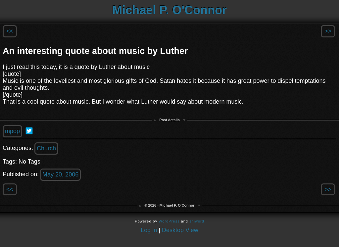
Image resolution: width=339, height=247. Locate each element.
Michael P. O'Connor (169, 10)
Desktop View (180, 230)
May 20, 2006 (60, 174)
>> (327, 31)
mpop (12, 131)
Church (46, 148)
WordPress (169, 221)
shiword (196, 221)
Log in (149, 230)
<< (9, 31)
